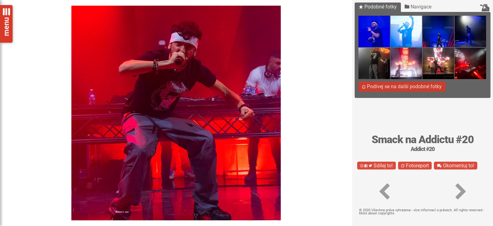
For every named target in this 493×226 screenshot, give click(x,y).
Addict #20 (423, 149)
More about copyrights (376, 213)
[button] (384, 192)
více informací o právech (432, 210)
